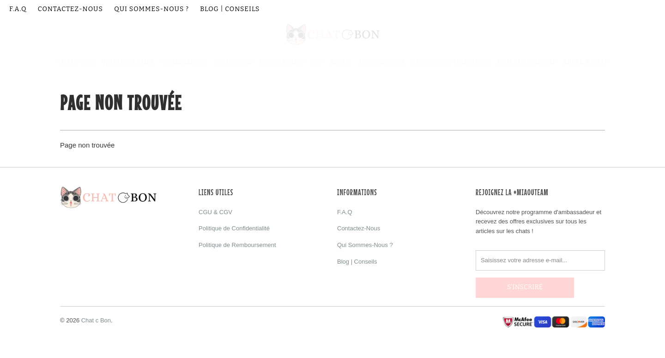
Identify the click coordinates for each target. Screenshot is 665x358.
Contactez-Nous (70, 9)
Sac (317, 62)
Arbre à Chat (585, 62)
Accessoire (233, 62)
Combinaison (184, 62)
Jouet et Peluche (526, 62)
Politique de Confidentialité (234, 228)
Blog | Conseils (230, 9)
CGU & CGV (215, 212)
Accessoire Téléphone (451, 62)
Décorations (282, 62)
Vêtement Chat (128, 62)
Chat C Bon (76, 62)
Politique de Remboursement (237, 244)
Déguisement (382, 62)
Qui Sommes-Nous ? (151, 9)
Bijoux (341, 62)
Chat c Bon (96, 316)
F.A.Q (18, 9)
